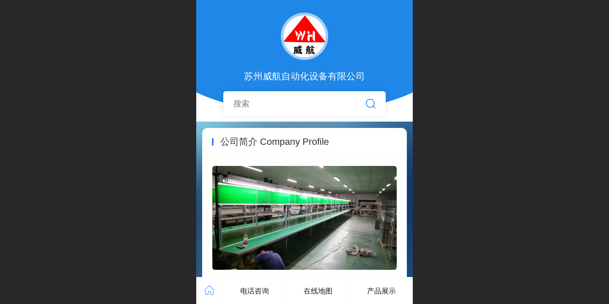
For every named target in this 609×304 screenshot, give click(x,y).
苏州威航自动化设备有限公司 (304, 76)
